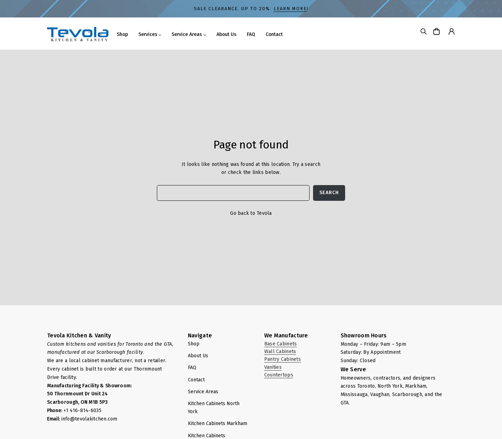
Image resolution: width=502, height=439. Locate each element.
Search (329, 193)
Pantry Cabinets (282, 359)
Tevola (264, 213)
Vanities (273, 367)
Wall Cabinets (280, 351)
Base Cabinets (280, 344)
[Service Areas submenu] (204, 34)
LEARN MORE (290, 8)
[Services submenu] (159, 34)
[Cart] (437, 31)
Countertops (278, 375)
